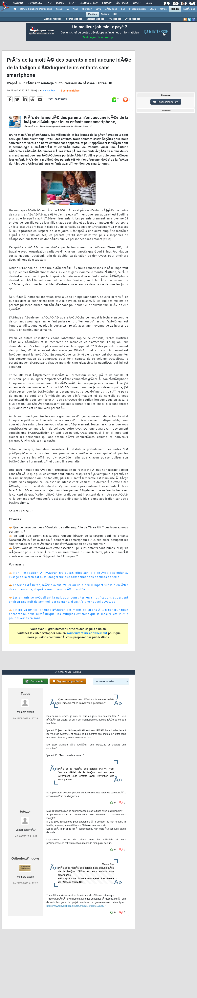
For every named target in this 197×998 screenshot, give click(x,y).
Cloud (59, 9)
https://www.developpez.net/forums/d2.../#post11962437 (76, 906)
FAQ (49, 3)
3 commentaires (70, 90)
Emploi (107, 3)
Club (148, 3)
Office (163, 9)
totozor (25, 811)
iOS (115, 14)
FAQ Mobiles (114, 19)
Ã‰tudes (122, 3)
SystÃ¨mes (189, 9)
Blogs (60, 3)
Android (105, 14)
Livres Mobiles (132, 19)
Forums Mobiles (73, 19)
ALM (75, 9)
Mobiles (175, 9)
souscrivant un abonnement (87, 633)
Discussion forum (165, 102)
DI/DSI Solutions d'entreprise (36, 9)
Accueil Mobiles (52, 19)
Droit (137, 3)
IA (67, 9)
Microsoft (87, 9)
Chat (72, 3)
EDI (123, 9)
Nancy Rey (48, 90)
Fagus (25, 693)
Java (98, 9)
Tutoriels (35, 3)
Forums (18, 3)
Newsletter (89, 3)
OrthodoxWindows (25, 858)
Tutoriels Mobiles (94, 19)
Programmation (137, 9)
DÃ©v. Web (111, 9)
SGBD (153, 9)
